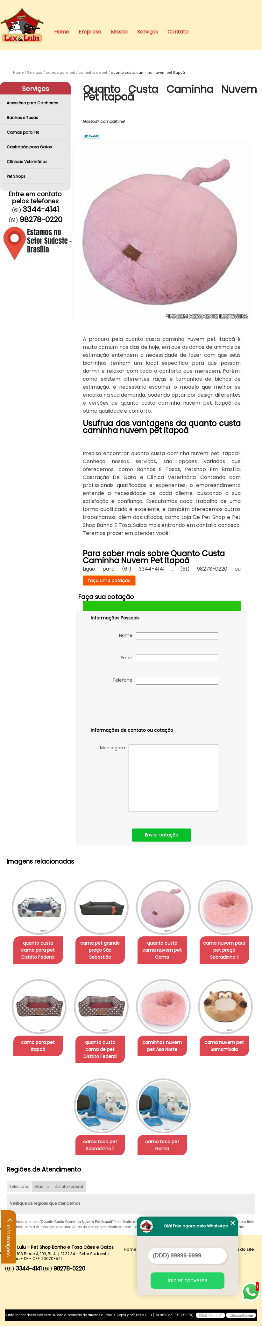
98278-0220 (40, 219)
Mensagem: (159, 778)
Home (61, 31)
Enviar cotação (161, 835)
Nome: (168, 636)
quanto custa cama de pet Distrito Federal (98, 1050)
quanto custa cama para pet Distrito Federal (34, 951)
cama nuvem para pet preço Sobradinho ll (228, 951)
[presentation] (131, 707)
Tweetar (91, 136)
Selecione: (19, 1187)
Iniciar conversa (187, 1280)
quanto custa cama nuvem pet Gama (163, 947)
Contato (177, 31)
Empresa (90, 31)
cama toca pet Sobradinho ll (99, 1146)
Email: (169, 658)
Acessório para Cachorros (33, 103)
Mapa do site (240, 1251)
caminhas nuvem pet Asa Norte (163, 1046)
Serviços (147, 31)
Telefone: (165, 681)
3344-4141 (41, 209)
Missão (119, 31)
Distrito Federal (69, 1187)
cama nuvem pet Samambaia (228, 1046)
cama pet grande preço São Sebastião (98, 951)
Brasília (41, 1187)
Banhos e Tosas (23, 117)
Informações (9, 1237)
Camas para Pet (23, 132)
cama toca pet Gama (163, 1146)
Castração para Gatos (30, 147)
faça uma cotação (109, 580)
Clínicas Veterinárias (27, 161)
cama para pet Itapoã (34, 1046)
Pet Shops (16, 176)
